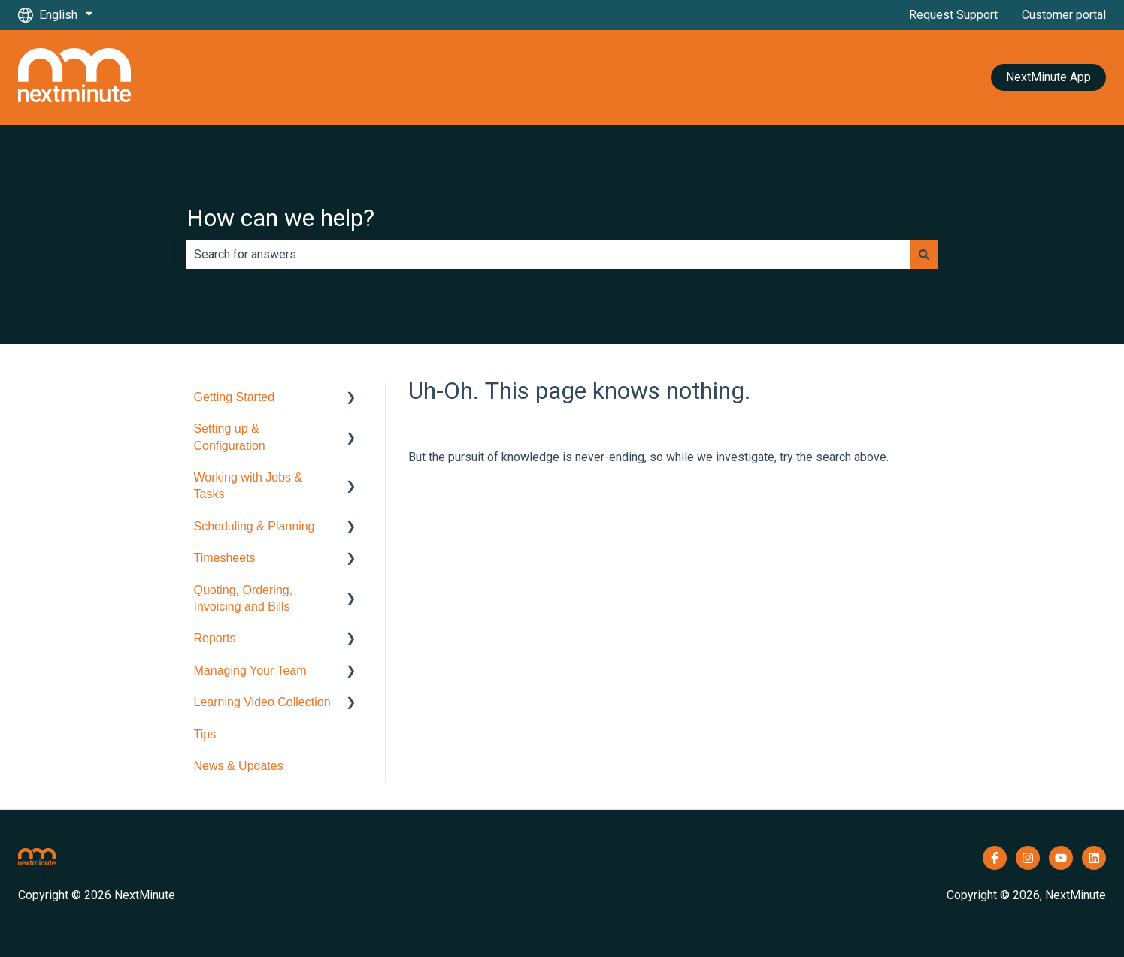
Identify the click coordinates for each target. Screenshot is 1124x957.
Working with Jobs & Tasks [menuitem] (248, 485)
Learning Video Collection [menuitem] (262, 702)
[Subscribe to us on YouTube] (1061, 858)
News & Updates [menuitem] (238, 765)
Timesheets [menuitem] (225, 557)
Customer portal (1064, 15)
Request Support (953, 15)
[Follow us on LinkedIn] (1094, 858)
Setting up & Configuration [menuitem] (229, 436)
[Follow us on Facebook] (995, 858)
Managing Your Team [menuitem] (250, 670)
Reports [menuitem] (215, 638)
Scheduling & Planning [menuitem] (254, 526)
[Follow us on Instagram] (1028, 858)
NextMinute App (1048, 77)
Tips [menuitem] (205, 734)
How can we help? (280, 218)
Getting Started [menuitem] (234, 397)
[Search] (924, 254)
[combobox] (548, 254)
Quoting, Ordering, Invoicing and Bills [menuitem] (243, 598)
